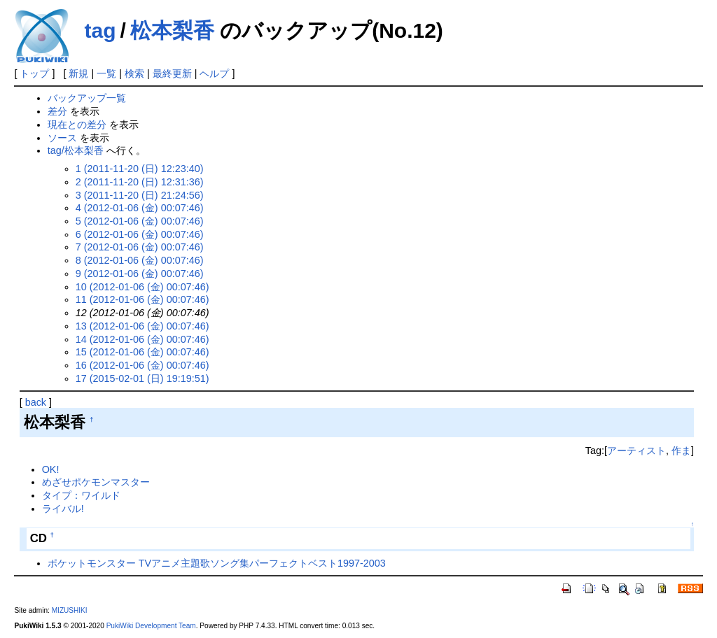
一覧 (106, 73)
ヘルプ (214, 73)
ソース (62, 137)
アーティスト (636, 450)
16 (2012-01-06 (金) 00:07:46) (142, 365)
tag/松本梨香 (76, 150)
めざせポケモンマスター (96, 482)
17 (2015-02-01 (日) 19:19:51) (142, 378)
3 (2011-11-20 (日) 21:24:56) (140, 195)
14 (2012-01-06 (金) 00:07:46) (142, 339)
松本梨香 (172, 30)
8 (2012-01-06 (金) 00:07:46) (140, 260)
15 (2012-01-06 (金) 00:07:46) (142, 351)
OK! (51, 469)
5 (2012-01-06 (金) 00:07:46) (140, 221)
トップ (34, 73)
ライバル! (63, 508)
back (35, 402)
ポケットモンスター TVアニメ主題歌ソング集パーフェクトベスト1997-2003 (217, 563)
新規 (78, 73)
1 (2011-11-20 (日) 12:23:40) (140, 168)
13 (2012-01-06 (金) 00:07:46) (142, 326)
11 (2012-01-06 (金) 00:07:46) (142, 299)
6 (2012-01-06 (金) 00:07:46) (140, 234)
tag (100, 30)
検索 (134, 73)
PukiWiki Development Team (151, 626)
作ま (681, 450)
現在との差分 (77, 124)
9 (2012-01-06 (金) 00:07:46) (140, 273)
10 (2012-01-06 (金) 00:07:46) (142, 286)
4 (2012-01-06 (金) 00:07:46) (140, 207)
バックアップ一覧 (87, 98)
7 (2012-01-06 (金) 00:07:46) (140, 247)
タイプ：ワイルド (81, 495)
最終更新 (172, 73)
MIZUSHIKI (70, 610)
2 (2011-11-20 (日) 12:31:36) (140, 181)
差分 (57, 111)
